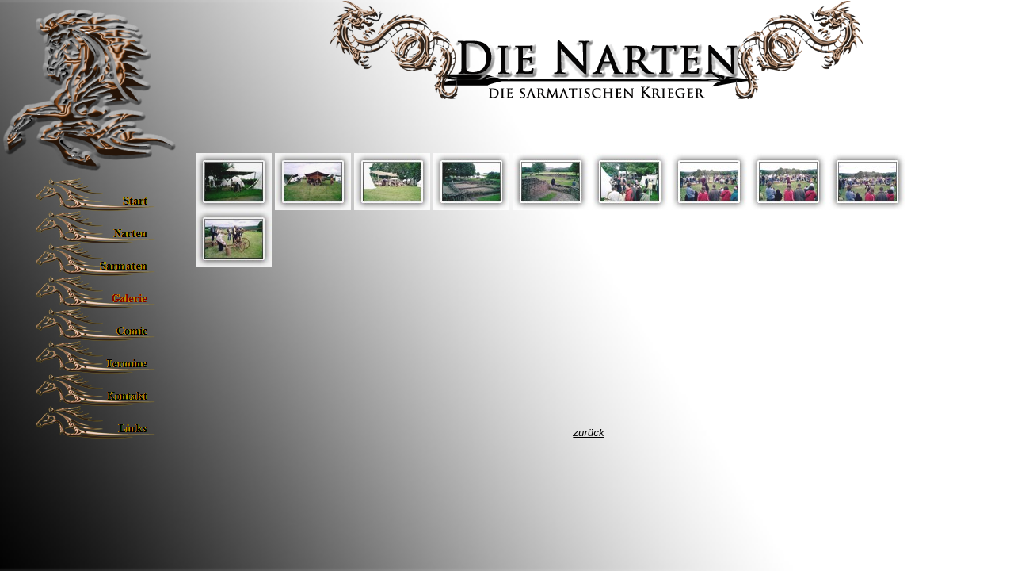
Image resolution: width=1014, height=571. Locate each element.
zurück (588, 433)
